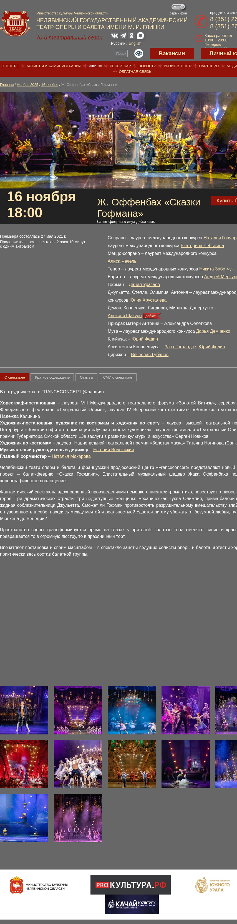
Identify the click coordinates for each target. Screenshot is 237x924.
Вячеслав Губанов (149, 354)
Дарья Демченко (213, 331)
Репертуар (120, 66)
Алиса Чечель (122, 261)
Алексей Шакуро (125, 315)
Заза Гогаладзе (180, 346)
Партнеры (209, 66)
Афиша (95, 66)
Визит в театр (177, 66)
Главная (7, 85)
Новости (147, 66)
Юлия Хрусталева (148, 300)
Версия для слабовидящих (138, 53)
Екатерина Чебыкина (202, 245)
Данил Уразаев (144, 284)
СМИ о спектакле (117, 377)
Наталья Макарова (71, 456)
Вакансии (172, 53)
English (135, 43)
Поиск (121, 53)
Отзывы (86, 377)
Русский (118, 43)
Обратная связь (135, 71)
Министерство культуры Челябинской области (72, 13)
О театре (10, 66)
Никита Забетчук (216, 269)
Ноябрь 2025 (27, 85)
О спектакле (14, 377)
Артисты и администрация (53, 66)
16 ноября (49, 85)
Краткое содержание (52, 377)
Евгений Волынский (113, 449)
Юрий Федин (145, 339)
